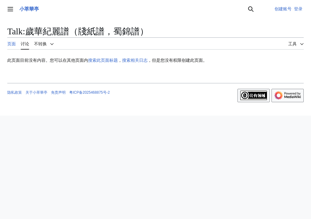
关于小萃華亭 (36, 92)
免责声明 (58, 92)
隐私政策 (14, 92)
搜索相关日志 (135, 60)
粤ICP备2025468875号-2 (89, 92)
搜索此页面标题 (103, 60)
